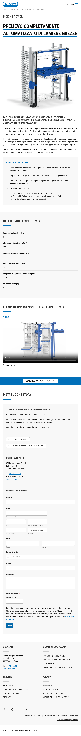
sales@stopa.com (13, 479)
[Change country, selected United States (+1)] (8, 557)
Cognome (44, 547)
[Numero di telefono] (40, 557)
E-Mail (9, 563)
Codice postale (10, 533)
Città (7, 525)
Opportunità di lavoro (53, 693)
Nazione (30, 533)
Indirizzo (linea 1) (11, 517)
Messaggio (10, 574)
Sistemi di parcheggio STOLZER (57, 697)
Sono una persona (13, 594)
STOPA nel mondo (51, 689)
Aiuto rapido (9, 685)
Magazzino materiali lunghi (56, 660)
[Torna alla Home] (10, 4)
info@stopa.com (9, 669)
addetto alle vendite (18, 439)
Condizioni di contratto (69, 716)
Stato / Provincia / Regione (35, 525)
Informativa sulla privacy (34, 716)
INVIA (10, 625)
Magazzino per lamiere (54, 656)
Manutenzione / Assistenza (16, 689)
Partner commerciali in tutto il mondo (26, 446)
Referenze (47, 685)
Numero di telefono (13, 552)
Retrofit (7, 697)
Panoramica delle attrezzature (40, 381)
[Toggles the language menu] (70, 4)
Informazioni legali (52, 716)
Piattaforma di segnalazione (67, 720)
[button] (76, 4)
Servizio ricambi (11, 693)
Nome (8, 547)
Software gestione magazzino (57, 667)
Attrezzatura (49, 664)
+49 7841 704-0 (15, 474)
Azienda (9, 497)
